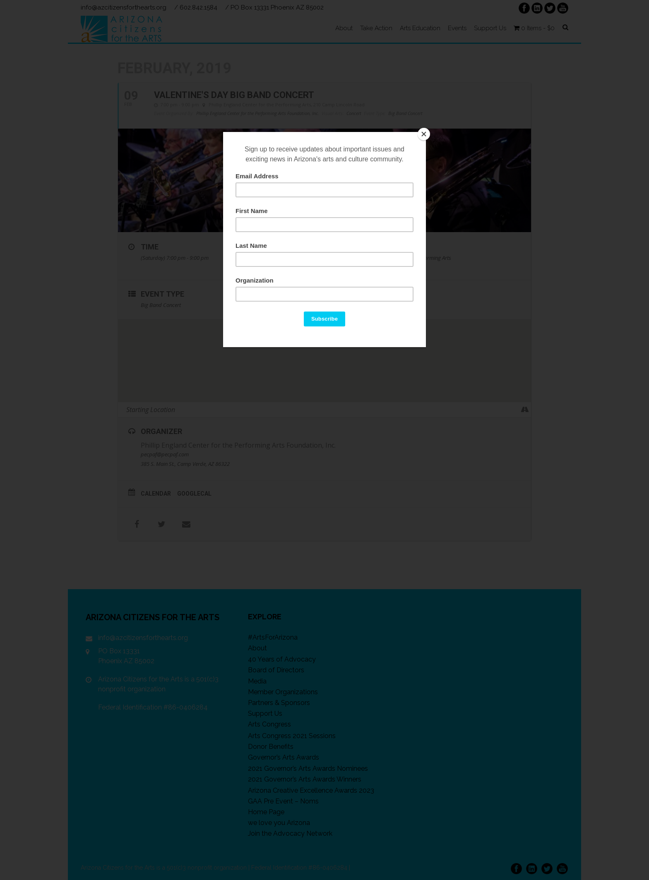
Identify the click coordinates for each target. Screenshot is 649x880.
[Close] (424, 134)
